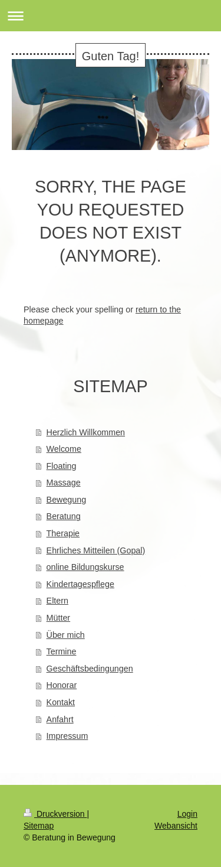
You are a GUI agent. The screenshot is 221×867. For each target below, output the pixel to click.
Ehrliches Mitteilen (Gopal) (96, 550)
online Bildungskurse (85, 567)
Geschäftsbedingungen (90, 668)
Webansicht (175, 825)
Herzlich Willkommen (86, 432)
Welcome (64, 449)
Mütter (59, 617)
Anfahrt (60, 719)
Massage (64, 482)
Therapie (63, 533)
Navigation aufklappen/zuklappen (110, 15)
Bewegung (67, 499)
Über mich (66, 635)
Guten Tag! (110, 56)
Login (187, 814)
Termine (62, 651)
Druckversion (55, 814)
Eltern (57, 600)
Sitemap (39, 825)
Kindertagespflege (80, 584)
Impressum (67, 736)
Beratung (64, 516)
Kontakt (61, 702)
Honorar (62, 685)
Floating (62, 466)
